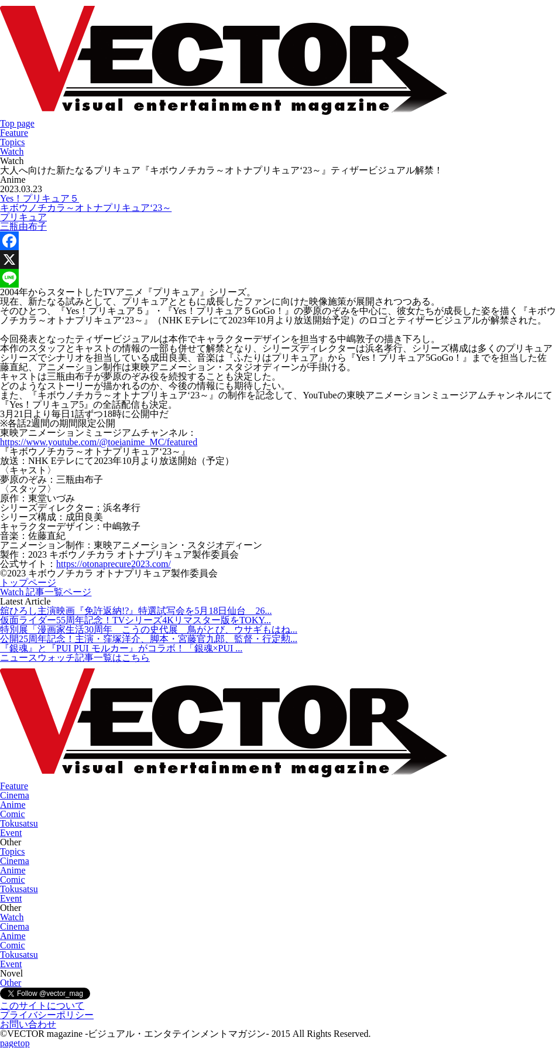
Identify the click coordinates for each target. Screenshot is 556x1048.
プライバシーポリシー (47, 1015)
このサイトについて (42, 1006)
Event (11, 833)
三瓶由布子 (23, 226)
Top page (17, 123)
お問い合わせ (28, 1024)
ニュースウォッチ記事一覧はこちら (75, 658)
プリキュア (23, 217)
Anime (13, 805)
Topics (12, 142)
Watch (11, 151)
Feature (14, 133)
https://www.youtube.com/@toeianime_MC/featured (98, 442)
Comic (12, 814)
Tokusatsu (19, 823)
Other (10, 983)
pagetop (15, 1043)
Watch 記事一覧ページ (45, 592)
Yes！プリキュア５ (39, 198)
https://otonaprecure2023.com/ (113, 564)
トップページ (28, 583)
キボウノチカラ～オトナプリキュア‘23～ (85, 208)
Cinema (14, 795)
